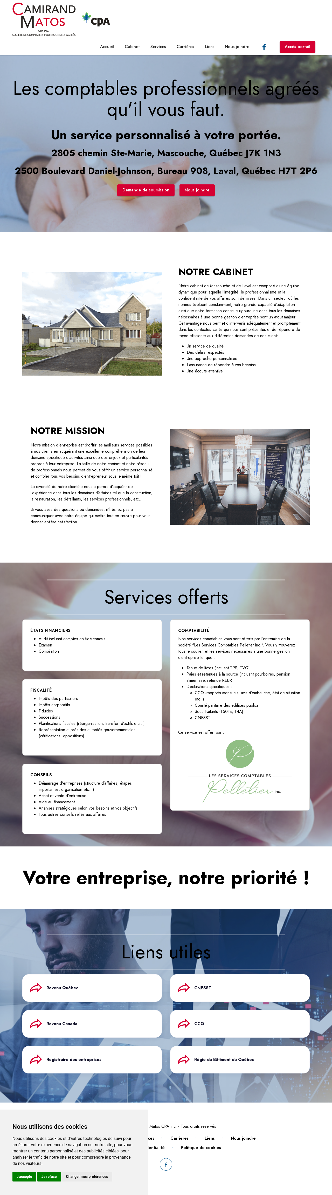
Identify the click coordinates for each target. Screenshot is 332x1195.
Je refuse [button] (49, 1176)
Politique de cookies (201, 1148)
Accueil (107, 47)
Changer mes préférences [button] (87, 1176)
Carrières (185, 47)
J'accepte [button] (24, 1176)
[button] (92, 988)
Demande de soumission (145, 190)
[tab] (92, 988)
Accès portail (297, 47)
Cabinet (132, 47)
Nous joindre (237, 47)
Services (158, 47)
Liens (209, 47)
